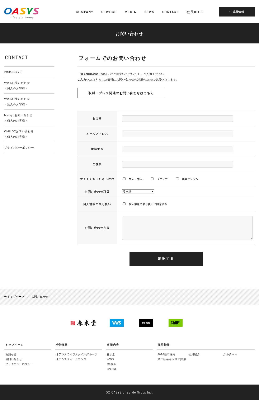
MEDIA (130, 12)
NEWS (149, 12)
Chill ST (112, 368)
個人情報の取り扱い (93, 74)
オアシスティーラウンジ (71, 359)
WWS (110, 359)
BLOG (195, 12)
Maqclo (111, 364)
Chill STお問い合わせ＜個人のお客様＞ (19, 134)
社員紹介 (194, 354)
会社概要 (61, 344)
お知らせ (11, 354)
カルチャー (230, 354)
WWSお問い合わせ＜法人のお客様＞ (17, 101)
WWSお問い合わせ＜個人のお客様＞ (17, 85)
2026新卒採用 (166, 354)
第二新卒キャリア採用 (171, 359)
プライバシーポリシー (19, 147)
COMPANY (84, 12)
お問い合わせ (13, 72)
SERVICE (109, 12)
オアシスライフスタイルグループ (76, 354)
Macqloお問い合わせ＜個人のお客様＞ (18, 118)
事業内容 (113, 344)
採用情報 (164, 344)
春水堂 (111, 354)
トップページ (14, 296)
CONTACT (170, 12)
